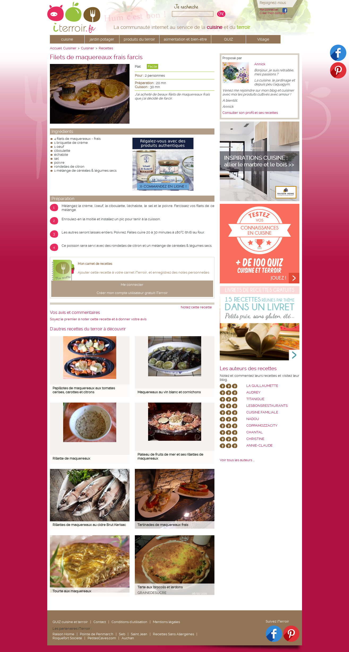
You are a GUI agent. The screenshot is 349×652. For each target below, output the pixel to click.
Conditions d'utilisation (129, 622)
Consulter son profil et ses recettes (250, 113)
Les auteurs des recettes (248, 369)
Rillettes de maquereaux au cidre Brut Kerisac (89, 525)
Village (263, 39)
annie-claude (259, 445)
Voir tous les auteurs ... (237, 460)
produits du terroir (139, 39)
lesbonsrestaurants (267, 406)
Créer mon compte (272, 13)
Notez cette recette (196, 307)
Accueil (56, 48)
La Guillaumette (262, 386)
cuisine (67, 39)
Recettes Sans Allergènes (173, 634)
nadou (252, 419)
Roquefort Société (67, 638)
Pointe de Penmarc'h (96, 634)
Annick (259, 64)
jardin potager (102, 39)
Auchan (128, 638)
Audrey (253, 392)
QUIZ (228, 39)
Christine (255, 439)
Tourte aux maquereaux (72, 591)
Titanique (255, 399)
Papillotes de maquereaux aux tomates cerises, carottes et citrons (84, 390)
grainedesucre (151, 593)
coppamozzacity (261, 426)
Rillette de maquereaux (71, 458)
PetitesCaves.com (102, 638)
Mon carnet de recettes (95, 264)
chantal (254, 432)
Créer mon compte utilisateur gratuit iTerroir (132, 293)
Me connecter (269, 9)
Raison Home (63, 634)
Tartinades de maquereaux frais (162, 525)
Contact (99, 622)
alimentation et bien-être (185, 39)
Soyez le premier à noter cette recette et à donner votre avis (98, 319)
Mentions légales (166, 622)
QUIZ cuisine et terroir (70, 622)
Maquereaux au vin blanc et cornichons (169, 392)
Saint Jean (139, 634)
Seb (122, 634)
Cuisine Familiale (262, 412)
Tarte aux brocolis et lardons (160, 587)
